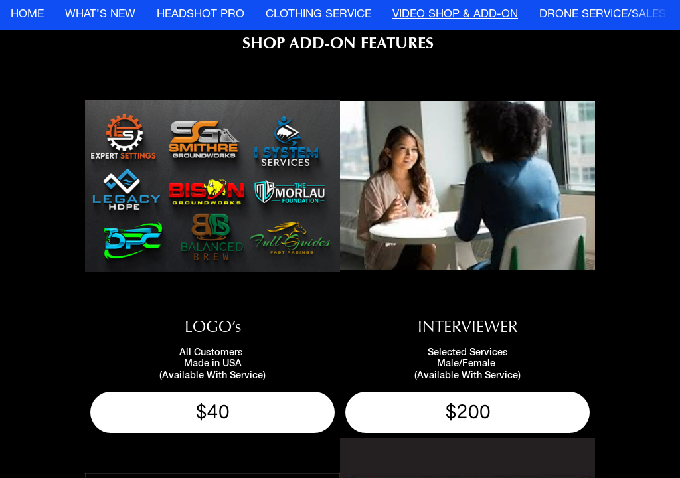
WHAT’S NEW (100, 15)
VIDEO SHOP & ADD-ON (455, 15)
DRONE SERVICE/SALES (602, 15)
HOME (27, 15)
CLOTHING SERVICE (318, 15)
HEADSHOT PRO (200, 15)
